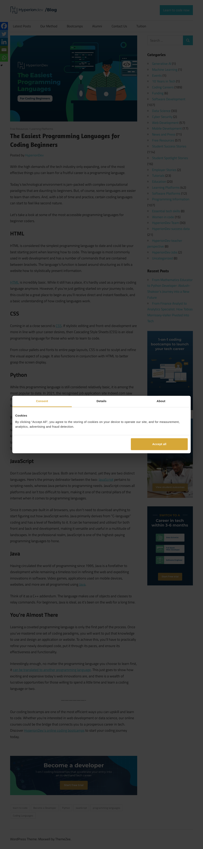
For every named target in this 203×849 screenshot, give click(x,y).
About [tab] (161, 401)
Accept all (159, 444)
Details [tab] (101, 401)
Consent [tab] (42, 401)
